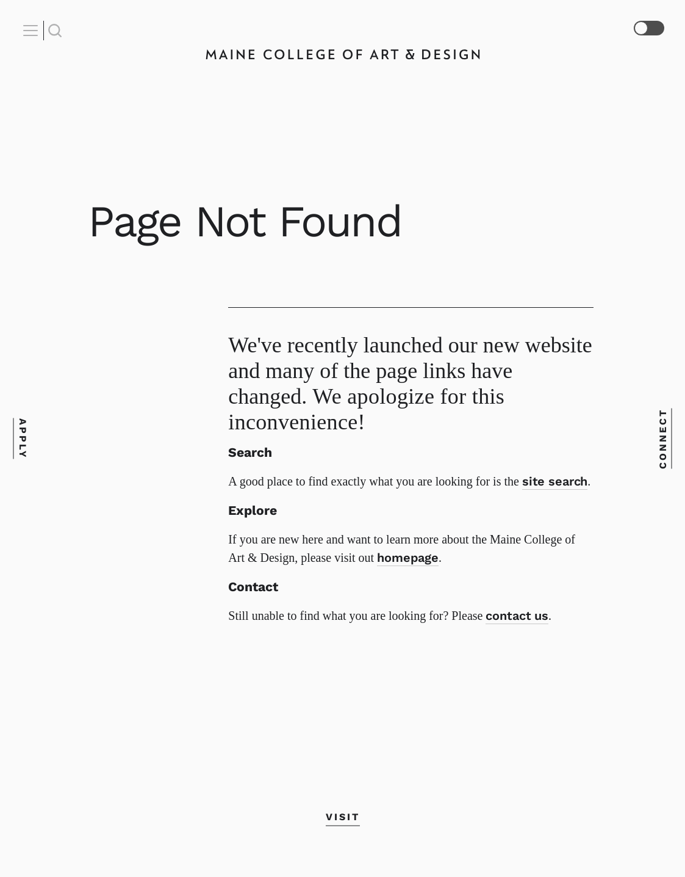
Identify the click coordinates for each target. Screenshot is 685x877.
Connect (663, 439)
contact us (517, 615)
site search (554, 481)
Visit (343, 817)
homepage (408, 557)
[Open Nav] (32, 30)
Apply (22, 438)
